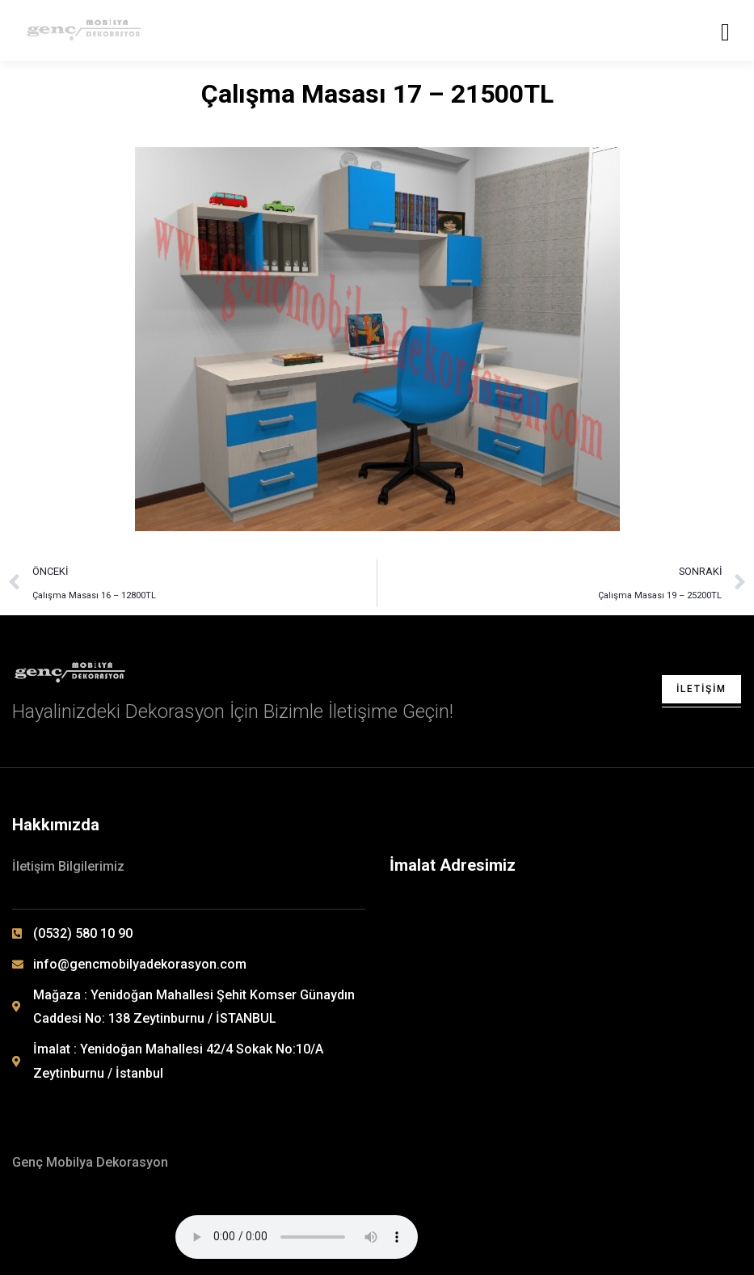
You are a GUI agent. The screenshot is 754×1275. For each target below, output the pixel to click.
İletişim (701, 688)
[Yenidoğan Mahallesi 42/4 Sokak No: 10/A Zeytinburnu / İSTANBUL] (568, 972)
